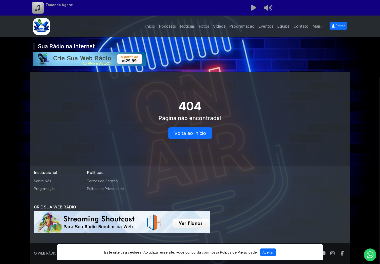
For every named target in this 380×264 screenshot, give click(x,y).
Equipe (283, 26)
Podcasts (167, 26)
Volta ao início (190, 133)
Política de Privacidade (105, 189)
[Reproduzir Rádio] (253, 8)
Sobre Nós (42, 181)
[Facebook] (342, 253)
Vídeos (219, 26)
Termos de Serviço (102, 181)
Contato (301, 26)
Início (150, 26)
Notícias (187, 26)
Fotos (204, 26)
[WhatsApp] (370, 254)
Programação (241, 26)
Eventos (265, 26)
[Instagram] (332, 253)
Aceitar (268, 252)
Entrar (338, 26)
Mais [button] (316, 26)
